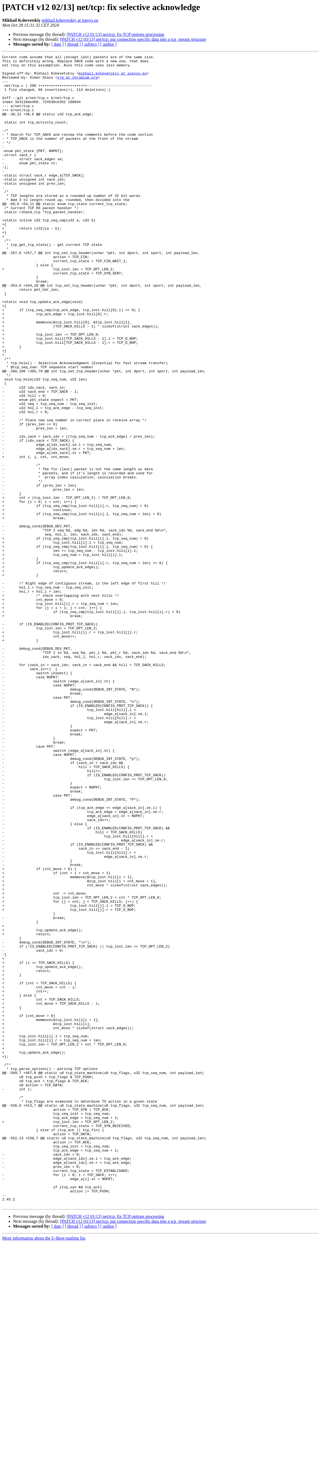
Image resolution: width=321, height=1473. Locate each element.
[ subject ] (90, 44)
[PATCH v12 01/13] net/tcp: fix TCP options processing (115, 34)
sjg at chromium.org (77, 82)
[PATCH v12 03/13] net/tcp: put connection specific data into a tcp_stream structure (133, 39)
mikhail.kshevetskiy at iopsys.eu (70, 20)
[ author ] (108, 44)
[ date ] (57, 44)
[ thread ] (73, 44)
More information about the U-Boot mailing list (43, 1468)
